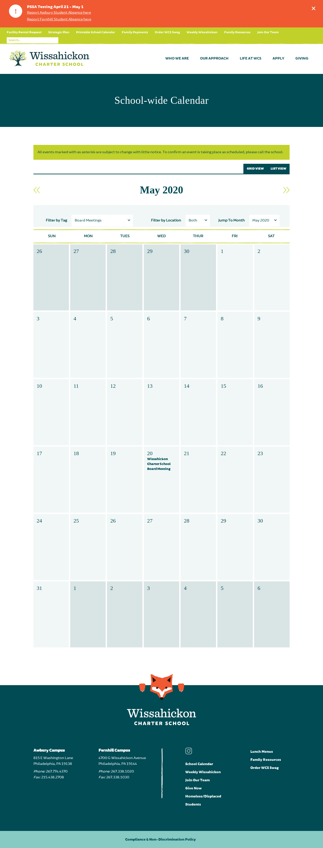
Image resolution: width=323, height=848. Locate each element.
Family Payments (135, 32)
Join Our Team (268, 32)
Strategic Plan (58, 32)
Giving (301, 58)
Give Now (193, 788)
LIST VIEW (278, 168)
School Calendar (199, 764)
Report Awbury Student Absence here (59, 13)
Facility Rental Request (24, 32)
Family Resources (237, 32)
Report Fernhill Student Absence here (59, 19)
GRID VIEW (255, 168)
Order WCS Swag (167, 32)
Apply (278, 58)
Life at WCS (250, 58)
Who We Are (177, 58)
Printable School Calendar (95, 32)
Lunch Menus (261, 751)
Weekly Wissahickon (202, 32)
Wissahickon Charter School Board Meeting (159, 464)
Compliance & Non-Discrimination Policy (160, 839)
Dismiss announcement (315, 7)
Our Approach (214, 58)
